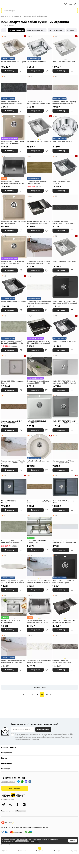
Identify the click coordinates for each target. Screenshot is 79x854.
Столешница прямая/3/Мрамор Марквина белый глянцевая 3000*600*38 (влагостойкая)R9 (39, 302)
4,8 (30, 36)
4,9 (5, 36)
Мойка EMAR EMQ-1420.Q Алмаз (39, 141)
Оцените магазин (7, 799)
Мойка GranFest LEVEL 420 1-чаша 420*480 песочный (13, 222)
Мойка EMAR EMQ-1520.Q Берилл (13, 62)
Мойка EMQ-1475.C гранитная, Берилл (38, 462)
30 (46, 694)
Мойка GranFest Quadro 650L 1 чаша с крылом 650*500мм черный (38, 222)
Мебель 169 (6, 16)
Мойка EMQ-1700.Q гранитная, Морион (63, 502)
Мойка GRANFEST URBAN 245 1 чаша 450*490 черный (63, 582)
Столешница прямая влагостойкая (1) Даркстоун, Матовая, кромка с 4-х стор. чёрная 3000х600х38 (62, 222)
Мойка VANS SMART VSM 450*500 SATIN (36, 542)
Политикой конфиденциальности (58, 737)
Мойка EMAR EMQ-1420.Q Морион (13, 301)
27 (33, 694)
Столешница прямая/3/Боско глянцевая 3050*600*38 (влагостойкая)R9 (38, 382)
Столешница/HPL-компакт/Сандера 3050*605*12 (37, 182)
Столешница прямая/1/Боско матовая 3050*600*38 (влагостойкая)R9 (63, 462)
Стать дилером (14, 788)
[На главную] (11, 4)
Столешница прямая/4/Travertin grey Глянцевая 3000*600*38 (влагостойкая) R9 (13, 462)
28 (37, 694)
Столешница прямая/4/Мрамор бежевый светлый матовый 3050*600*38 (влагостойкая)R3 (64, 103)
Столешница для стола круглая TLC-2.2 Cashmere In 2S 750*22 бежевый (12, 582)
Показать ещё (40, 687)
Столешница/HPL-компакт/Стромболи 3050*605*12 (11, 542)
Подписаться (43, 729)
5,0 (5, 76)
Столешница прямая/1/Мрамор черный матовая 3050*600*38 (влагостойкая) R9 (38, 262)
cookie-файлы (22, 839)
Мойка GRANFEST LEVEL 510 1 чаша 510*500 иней (37, 422)
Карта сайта (6, 845)
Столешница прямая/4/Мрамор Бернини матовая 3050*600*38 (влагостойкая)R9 (39, 582)
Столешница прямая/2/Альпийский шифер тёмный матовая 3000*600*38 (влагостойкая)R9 (11, 103)
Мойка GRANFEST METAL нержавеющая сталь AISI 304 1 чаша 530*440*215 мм (38, 622)
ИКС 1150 (8, 822)
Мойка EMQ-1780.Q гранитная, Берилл (12, 382)
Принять (73, 840)
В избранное (20, 70)
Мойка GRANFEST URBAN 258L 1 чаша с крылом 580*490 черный (64, 302)
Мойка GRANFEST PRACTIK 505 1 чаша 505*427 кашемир (13, 142)
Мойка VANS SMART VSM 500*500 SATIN (10, 622)
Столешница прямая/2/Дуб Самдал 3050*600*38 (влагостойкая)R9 (11, 422)
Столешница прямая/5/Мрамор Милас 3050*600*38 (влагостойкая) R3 (39, 661)
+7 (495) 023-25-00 (13, 778)
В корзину (9, 71)
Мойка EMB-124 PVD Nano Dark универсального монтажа (63, 622)
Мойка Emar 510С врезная (62, 141)
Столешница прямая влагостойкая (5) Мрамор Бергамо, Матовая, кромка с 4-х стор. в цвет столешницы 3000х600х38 (64, 661)
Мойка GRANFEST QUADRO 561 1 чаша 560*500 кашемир (13, 262)
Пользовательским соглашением (27, 739)
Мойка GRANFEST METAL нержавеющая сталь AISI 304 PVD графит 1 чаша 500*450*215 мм (13, 182)
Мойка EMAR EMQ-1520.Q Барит (64, 261)
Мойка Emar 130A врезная (36, 62)
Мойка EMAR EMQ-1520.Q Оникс (64, 341)
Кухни (16, 16)
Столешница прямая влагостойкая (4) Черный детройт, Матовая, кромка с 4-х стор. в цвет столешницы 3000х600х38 (39, 103)
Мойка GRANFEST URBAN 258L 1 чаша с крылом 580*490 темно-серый (64, 422)
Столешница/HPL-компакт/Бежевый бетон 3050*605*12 (12, 342)
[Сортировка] (3, 30)
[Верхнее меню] (3, 4)
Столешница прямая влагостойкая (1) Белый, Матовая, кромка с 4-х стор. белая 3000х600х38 (64, 542)
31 (51, 694)
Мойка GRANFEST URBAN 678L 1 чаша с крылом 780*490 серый (64, 382)
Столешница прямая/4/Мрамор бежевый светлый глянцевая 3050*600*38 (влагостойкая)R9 (13, 661)
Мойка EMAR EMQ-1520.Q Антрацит (61, 182)
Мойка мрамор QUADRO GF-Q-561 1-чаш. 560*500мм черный (38, 342)
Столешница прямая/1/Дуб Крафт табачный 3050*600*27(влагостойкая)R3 (39, 502)
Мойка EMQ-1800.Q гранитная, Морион (12, 502)
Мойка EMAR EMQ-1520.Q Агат (63, 62)
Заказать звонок (8, 782)
